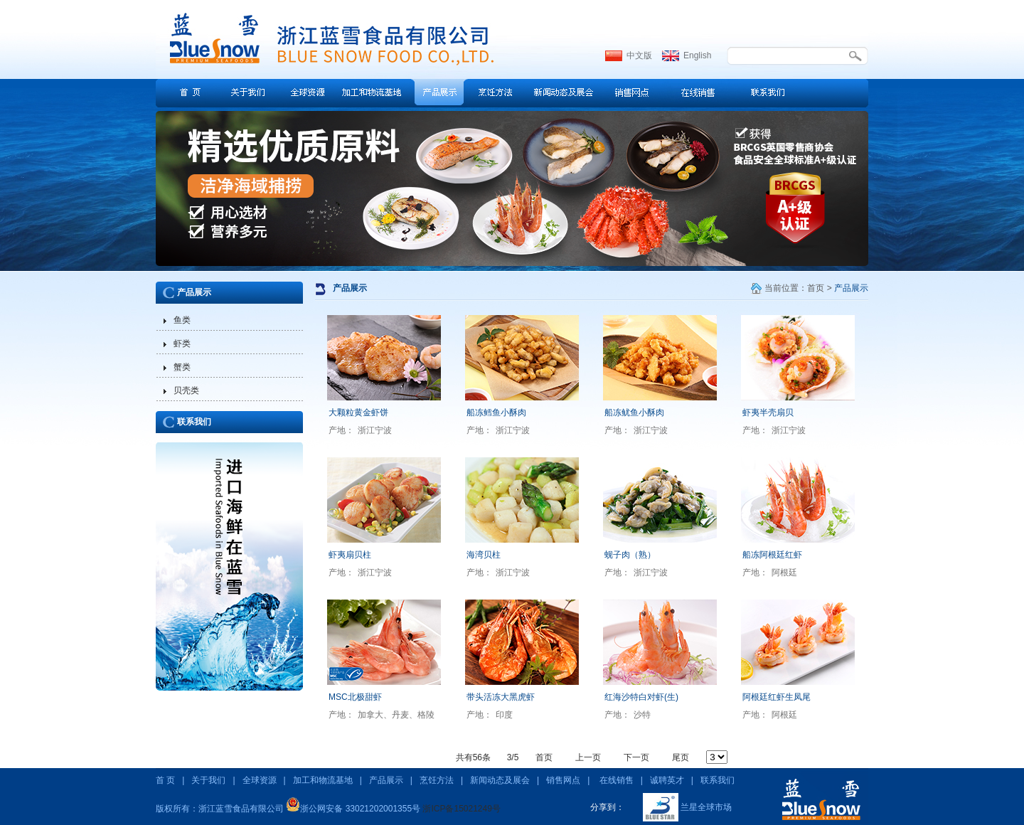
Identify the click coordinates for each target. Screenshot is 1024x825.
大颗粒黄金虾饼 (358, 412)
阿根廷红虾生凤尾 (776, 697)
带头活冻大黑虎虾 (500, 697)
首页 (815, 288)
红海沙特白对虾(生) (641, 697)
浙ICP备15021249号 (461, 809)
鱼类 (182, 320)
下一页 (636, 757)
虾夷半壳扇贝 (768, 412)
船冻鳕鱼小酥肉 (496, 412)
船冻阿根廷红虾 (772, 555)
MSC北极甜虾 (355, 697)
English (697, 55)
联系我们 (194, 422)
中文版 (639, 55)
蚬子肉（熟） (630, 555)
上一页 (588, 757)
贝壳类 (186, 390)
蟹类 (182, 367)
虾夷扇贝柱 (350, 555)
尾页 (680, 757)
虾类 (182, 343)
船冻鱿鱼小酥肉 (634, 412)
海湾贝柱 (483, 555)
